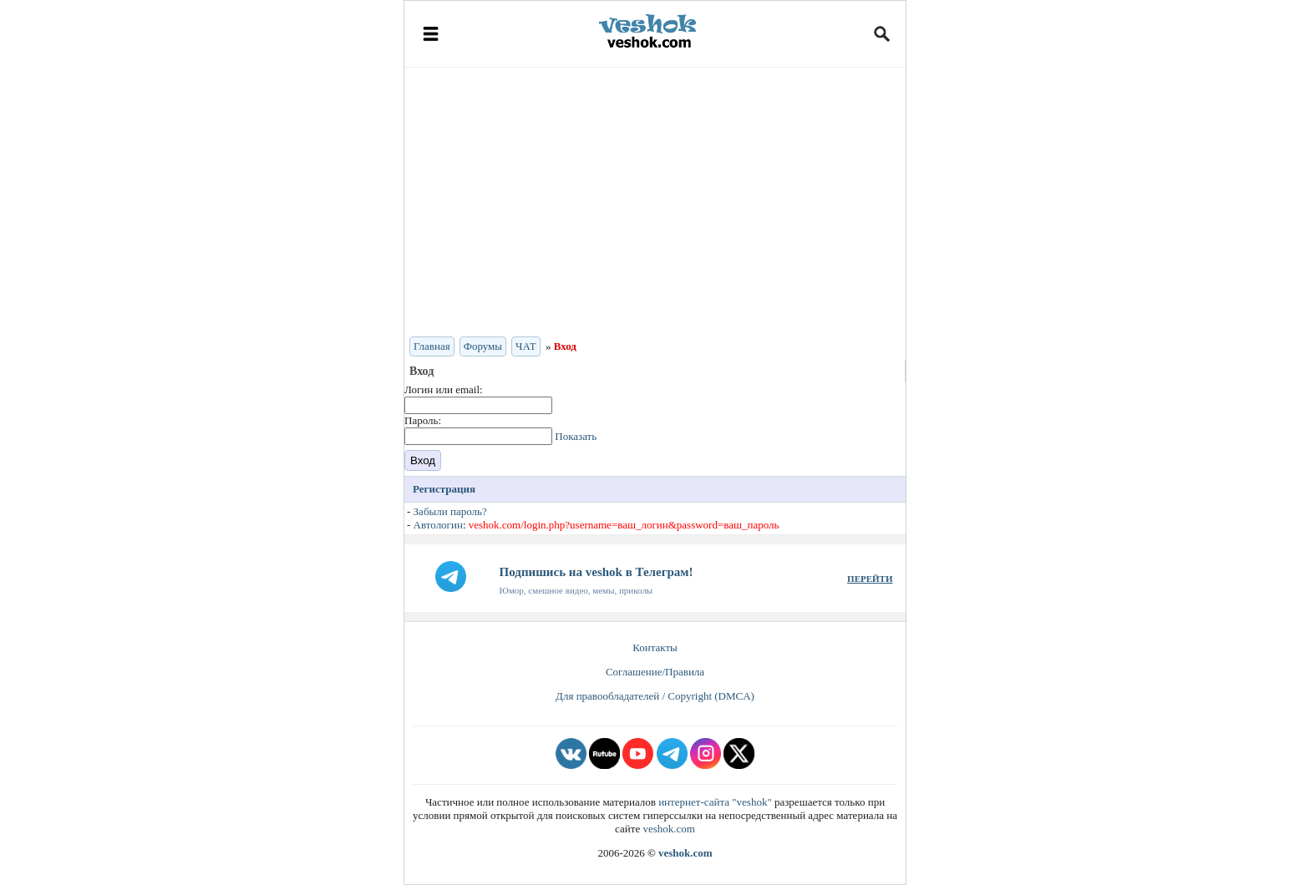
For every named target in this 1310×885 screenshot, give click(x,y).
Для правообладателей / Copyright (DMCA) (655, 696)
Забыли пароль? (450, 511)
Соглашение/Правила (655, 671)
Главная (432, 346)
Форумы (483, 346)
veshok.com (668, 828)
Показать (576, 436)
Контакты (655, 647)
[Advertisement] (655, 200)
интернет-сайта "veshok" (715, 802)
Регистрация (444, 489)
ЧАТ (525, 346)
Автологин (438, 524)
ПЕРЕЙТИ (869, 579)
